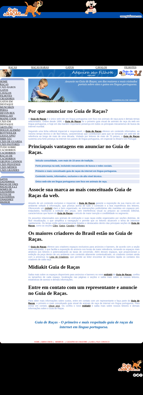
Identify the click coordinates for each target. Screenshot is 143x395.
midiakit (48, 208)
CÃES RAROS (8, 87)
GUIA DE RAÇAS (49, 351)
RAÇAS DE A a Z (8, 187)
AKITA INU (6, 127)
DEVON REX (7, 113)
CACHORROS (8, 153)
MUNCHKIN (7, 107)
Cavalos (70, 225)
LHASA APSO (7, 135)
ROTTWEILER (8, 133)
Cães (55, 225)
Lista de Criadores (59, 257)
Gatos (62, 225)
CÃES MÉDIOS (8, 167)
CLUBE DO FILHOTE (90, 362)
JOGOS (4, 375)
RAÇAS (12, 67)
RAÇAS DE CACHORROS (8, 157)
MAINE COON (8, 118)
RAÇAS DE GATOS (50, 362)
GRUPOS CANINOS (11, 161)
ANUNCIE (5, 202)
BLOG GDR (6, 378)
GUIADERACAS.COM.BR (63, 385)
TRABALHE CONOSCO (91, 365)
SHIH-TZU (6, 138)
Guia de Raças (38, 119)
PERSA (4, 110)
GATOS (70, 67)
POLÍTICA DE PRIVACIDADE (87, 370)
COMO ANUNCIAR (89, 355)
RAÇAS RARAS (40, 67)
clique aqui (54, 306)
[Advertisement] (71, 42)
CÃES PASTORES (10, 144)
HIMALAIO (6, 115)
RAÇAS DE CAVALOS (51, 365)
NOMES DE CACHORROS (7, 190)
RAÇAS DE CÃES (9, 184)
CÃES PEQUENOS (10, 164)
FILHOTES (130, 67)
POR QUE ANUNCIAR (90, 351)
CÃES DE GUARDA (11, 141)
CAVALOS (101, 67)
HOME (3, 81)
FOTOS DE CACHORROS (7, 195)
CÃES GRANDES (9, 170)
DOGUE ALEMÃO (10, 130)
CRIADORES (7, 98)
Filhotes (81, 225)
